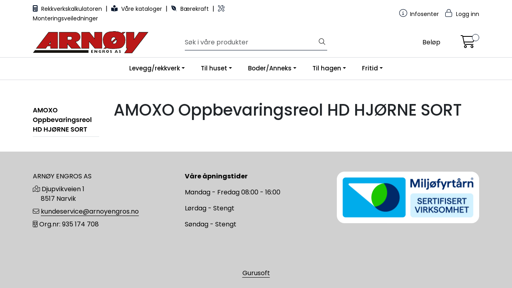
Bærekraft (190, 9)
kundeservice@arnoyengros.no (90, 211)
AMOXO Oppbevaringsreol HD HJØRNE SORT (62, 120)
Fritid (370, 68)
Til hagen (326, 68)
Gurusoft (256, 273)
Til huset (214, 68)
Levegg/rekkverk (154, 68)
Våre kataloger (137, 9)
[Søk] (251, 42)
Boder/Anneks (270, 68)
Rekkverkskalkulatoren (68, 9)
